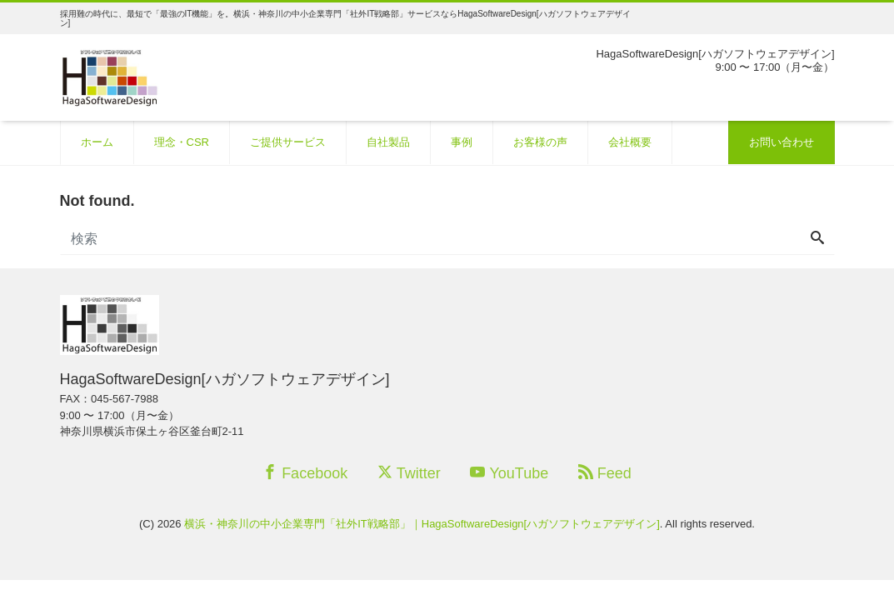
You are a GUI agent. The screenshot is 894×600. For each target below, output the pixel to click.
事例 (461, 142)
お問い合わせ (781, 142)
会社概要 (630, 142)
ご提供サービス (288, 142)
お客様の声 (540, 142)
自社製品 (388, 142)
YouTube (509, 473)
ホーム (97, 142)
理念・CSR (181, 142)
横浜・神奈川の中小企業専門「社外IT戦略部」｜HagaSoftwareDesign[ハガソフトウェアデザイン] (422, 524)
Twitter (409, 473)
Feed (605, 473)
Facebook (304, 473)
